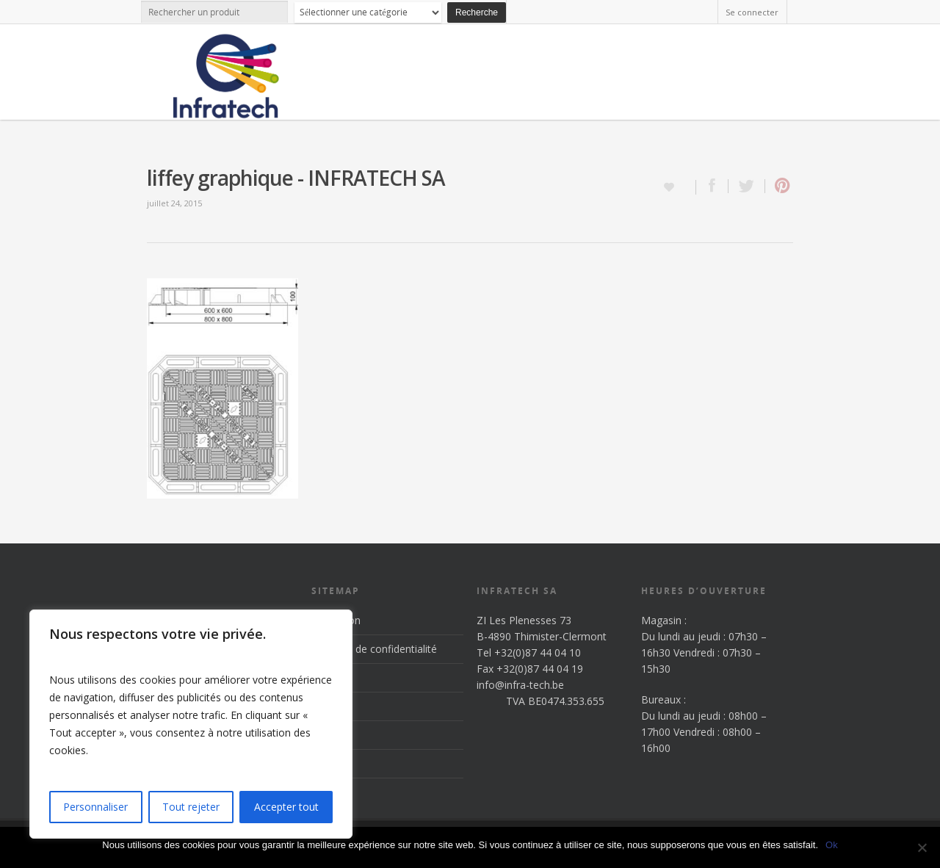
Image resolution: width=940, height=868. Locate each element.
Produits (331, 706)
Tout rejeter (191, 807)
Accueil (327, 677)
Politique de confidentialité (374, 649)
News (325, 735)
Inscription (336, 620)
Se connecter (752, 12)
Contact (330, 763)
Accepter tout (286, 807)
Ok (831, 844)
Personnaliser (95, 807)
